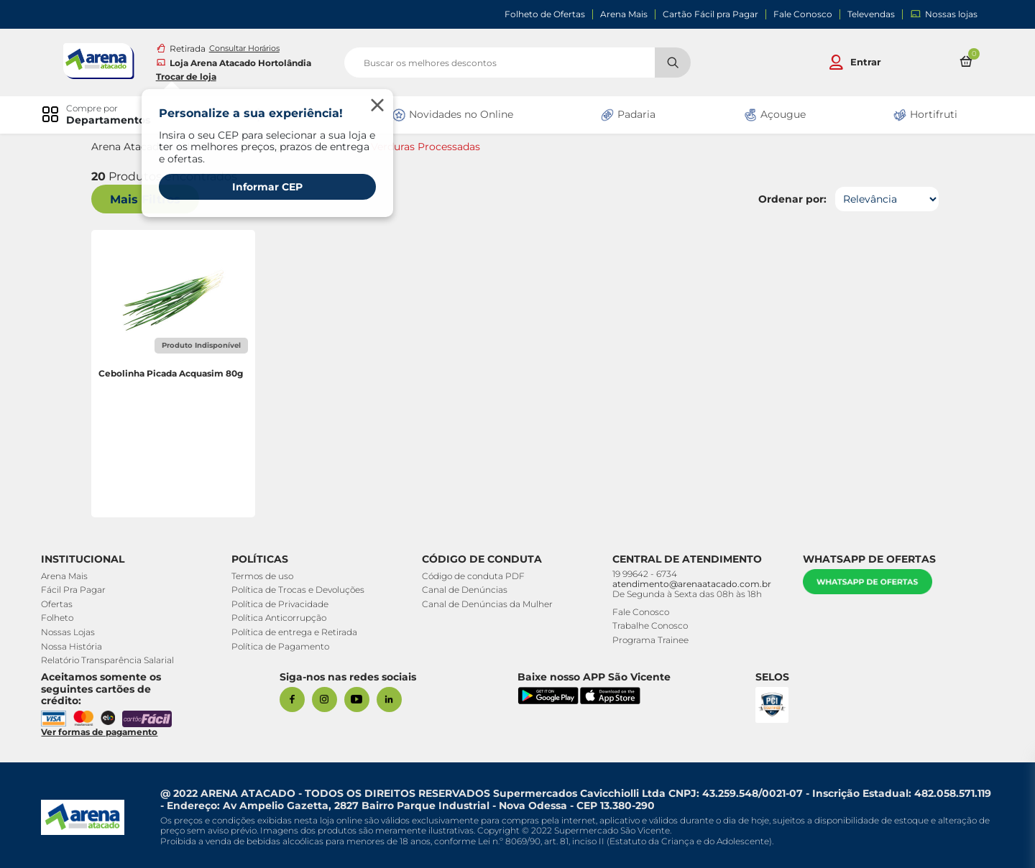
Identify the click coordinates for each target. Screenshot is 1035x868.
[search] (517, 62)
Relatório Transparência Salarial (109, 660)
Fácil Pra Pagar (75, 589)
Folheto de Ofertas (545, 14)
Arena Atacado (130, 147)
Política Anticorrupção (280, 617)
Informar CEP (269, 186)
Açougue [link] (773, 115)
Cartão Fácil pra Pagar (710, 14)
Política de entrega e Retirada (296, 632)
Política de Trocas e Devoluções (299, 589)
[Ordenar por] (885, 199)
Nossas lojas (944, 14)
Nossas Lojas (70, 632)
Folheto (59, 617)
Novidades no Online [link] (452, 115)
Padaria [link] (628, 115)
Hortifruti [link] (923, 115)
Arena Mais (624, 14)
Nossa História (73, 646)
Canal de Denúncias (465, 589)
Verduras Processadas (427, 147)
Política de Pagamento (282, 646)
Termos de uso (264, 576)
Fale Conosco (802, 14)
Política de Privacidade (281, 604)
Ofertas (59, 604)
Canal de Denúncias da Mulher (488, 604)
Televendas (871, 14)
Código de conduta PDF (474, 576)
